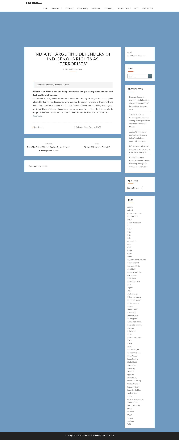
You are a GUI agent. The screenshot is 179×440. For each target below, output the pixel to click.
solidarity (131, 368)
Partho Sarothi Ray (134, 325)
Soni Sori (130, 371)
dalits (129, 256)
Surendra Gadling (134, 390)
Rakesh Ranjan (133, 350)
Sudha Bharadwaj (134, 381)
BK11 (129, 225)
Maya (80, 69)
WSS (129, 424)
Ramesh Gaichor (133, 353)
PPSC (129, 334)
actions (130, 207)
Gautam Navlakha (134, 272)
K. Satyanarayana (134, 297)
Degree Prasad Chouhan (136, 260)
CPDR (129, 250)
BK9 (129, 238)
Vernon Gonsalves (134, 405)
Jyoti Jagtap (132, 294)
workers (130, 421)
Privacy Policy (147, 9)
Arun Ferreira (132, 216)
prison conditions (134, 337)
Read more (37, 116)
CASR (129, 244)
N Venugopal (132, 319)
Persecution (81, 9)
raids (129, 346)
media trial (131, 312)
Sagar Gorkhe (132, 359)
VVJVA (129, 415)
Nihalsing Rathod (134, 322)
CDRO (129, 247)
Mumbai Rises (132, 315)
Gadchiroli (131, 269)
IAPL (129, 284)
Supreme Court (133, 387)
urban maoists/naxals (135, 399)
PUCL (129, 340)
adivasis (79, 127)
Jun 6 (129, 291)
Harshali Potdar (133, 281)
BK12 (129, 229)
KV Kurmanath (133, 303)
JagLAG (130, 287)
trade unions (132, 393)
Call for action (123, 9)
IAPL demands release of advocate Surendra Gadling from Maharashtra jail (139, 149)
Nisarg (111, 435)
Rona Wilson (132, 356)
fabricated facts (133, 266)
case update (132, 241)
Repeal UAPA (96, 9)
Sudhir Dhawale (133, 384)
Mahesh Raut (132, 309)
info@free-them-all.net (136, 55)
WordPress (95, 435)
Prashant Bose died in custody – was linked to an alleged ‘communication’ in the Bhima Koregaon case (139, 103)
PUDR (129, 343)
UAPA (98, 127)
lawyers (130, 306)
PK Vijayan (131, 331)
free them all (34, 2)
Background (55, 9)
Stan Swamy (89, 127)
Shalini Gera (132, 362)
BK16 (129, 235)
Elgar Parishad (133, 263)
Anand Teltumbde (134, 213)
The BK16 (68, 9)
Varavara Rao (132, 402)
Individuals (38, 127)
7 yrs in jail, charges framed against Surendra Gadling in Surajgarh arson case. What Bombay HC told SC (139, 120)
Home (45, 9)
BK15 (129, 232)
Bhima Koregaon (134, 222)
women (130, 418)
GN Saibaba (131, 275)
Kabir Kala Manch (134, 300)
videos (129, 408)
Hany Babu (131, 278)
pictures (130, 328)
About (136, 9)
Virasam (130, 411)
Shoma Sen (131, 365)
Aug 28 (130, 219)
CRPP (129, 253)
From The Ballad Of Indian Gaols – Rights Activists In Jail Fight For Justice (48, 147)
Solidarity (108, 9)
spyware (130, 374)
